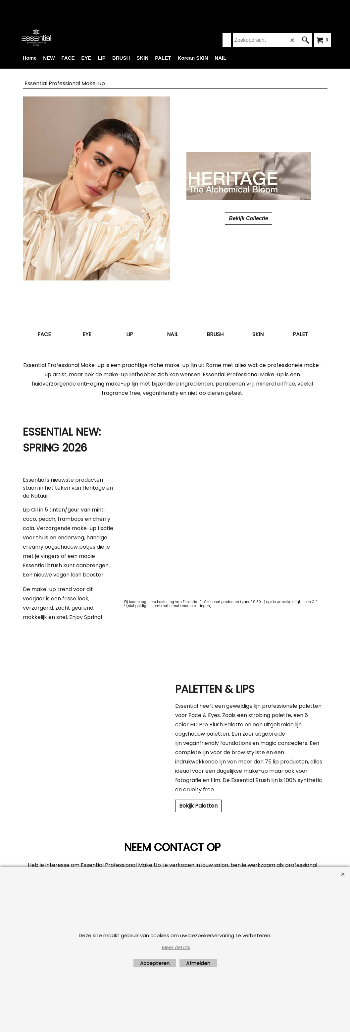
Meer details (176, 947)
